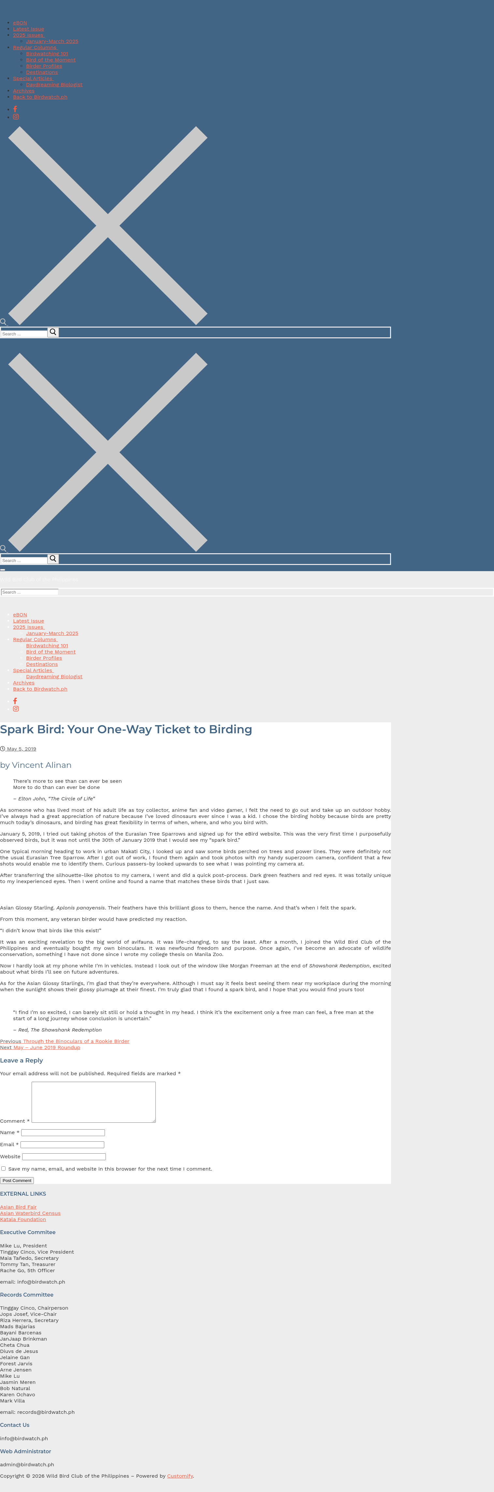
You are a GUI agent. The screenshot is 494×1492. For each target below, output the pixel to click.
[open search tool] (104, 323)
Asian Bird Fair (18, 1215)
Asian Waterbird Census (30, 1221)
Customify (180, 1484)
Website (10, 1164)
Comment (15, 1129)
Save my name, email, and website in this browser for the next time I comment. (110, 1177)
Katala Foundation (23, 1227)
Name (10, 1140)
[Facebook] (15, 109)
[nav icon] (2, 570)
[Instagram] (16, 117)
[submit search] (53, 332)
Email (9, 1152)
